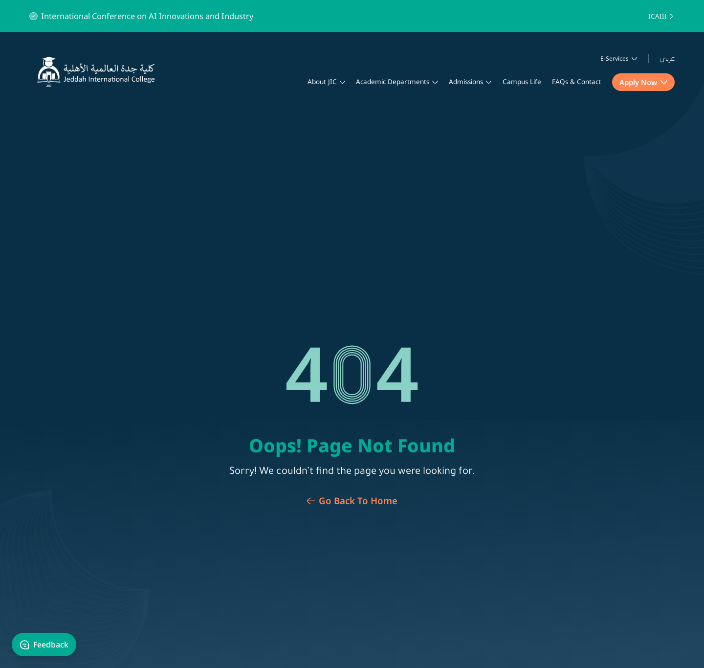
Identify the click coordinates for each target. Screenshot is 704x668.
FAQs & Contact (576, 81)
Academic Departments (392, 81)
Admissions (466, 81)
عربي (667, 58)
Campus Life (522, 81)
